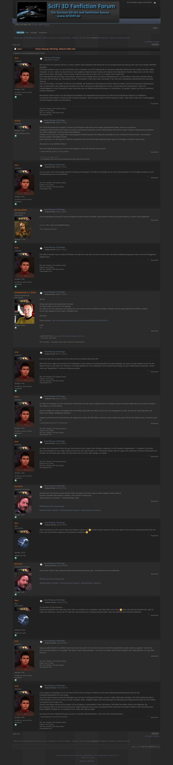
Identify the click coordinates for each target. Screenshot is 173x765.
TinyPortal (82, 761)
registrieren (46, 24)
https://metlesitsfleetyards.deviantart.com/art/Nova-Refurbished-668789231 (80, 320)
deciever (19, 486)
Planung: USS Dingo (52, 58)
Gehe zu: (134, 746)
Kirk (17, 58)
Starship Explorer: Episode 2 (70, 510)
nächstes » (156, 42)
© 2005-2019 (90, 761)
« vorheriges (148, 42)
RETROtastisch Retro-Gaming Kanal (51, 506)
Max (17, 523)
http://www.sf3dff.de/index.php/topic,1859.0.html (69, 336)
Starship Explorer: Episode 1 (49, 510)
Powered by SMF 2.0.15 (63, 755)
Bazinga (42, 225)
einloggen (35, 24)
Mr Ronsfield (21, 210)
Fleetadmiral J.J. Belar (107, 38)
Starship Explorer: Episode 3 (91, 510)
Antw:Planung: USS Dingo (54, 120)
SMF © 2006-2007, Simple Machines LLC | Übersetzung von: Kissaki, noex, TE (95, 755)
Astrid (17, 120)
